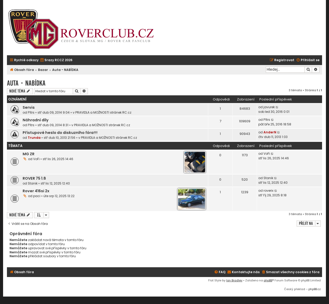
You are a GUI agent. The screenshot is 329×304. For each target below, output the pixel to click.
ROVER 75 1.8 (34, 178)
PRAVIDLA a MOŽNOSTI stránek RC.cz (103, 112)
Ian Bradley (234, 280)
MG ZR (28, 153)
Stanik (33, 183)
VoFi (36, 159)
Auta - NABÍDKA (26, 83)
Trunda (34, 137)
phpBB (268, 280)
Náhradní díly (36, 120)
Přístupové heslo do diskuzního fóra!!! (60, 132)
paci (36, 196)
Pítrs (31, 112)
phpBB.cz (314, 289)
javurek (269, 107)
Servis (29, 107)
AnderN (269, 132)
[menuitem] (56, 60)
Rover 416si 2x (36, 191)
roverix (268, 190)
